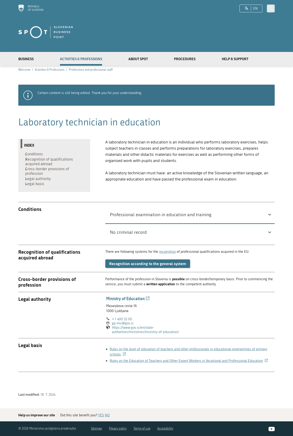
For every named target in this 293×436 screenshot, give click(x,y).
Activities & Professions (81, 58)
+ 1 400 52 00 (122, 328)
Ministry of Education (128, 307)
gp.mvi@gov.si (122, 332)
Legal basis (36, 191)
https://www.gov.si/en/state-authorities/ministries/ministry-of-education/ (150, 338)
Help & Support (235, 58)
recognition (167, 260)
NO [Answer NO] (107, 415)
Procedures (184, 58)
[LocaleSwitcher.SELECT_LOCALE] (246, 8)
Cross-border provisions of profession (48, 175)
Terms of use (141, 429)
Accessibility (165, 429)
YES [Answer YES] (101, 415)
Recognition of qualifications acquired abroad (50, 164)
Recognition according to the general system (147, 272)
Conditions (35, 155)
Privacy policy (118, 429)
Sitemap (96, 429)
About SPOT (138, 58)
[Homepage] (30, 9)
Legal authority (39, 184)
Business (26, 58)
